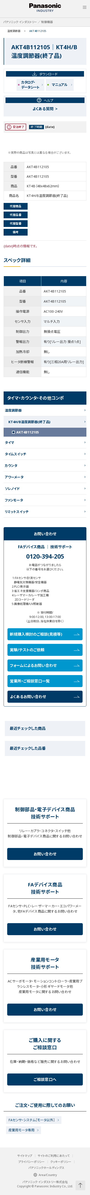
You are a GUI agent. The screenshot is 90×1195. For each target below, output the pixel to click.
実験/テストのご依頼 (45, 649)
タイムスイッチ (15, 454)
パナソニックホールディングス (46, 1167)
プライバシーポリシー (31, 1161)
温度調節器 (13, 31)
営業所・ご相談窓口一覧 (45, 681)
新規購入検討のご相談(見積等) (45, 634)
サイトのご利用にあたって (54, 1155)
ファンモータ (14, 500)
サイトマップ (24, 1155)
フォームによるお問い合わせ (45, 665)
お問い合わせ (45, 854)
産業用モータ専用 (21, 1130)
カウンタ (11, 465)
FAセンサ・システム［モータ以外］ (31, 1120)
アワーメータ (14, 477)
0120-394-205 (45, 556)
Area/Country (45, 1175)
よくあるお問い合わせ (45, 696)
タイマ (9, 442)
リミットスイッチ (17, 511)
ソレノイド (12, 488)
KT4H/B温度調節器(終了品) (29, 422)
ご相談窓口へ (45, 1079)
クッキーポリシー (60, 1161)
